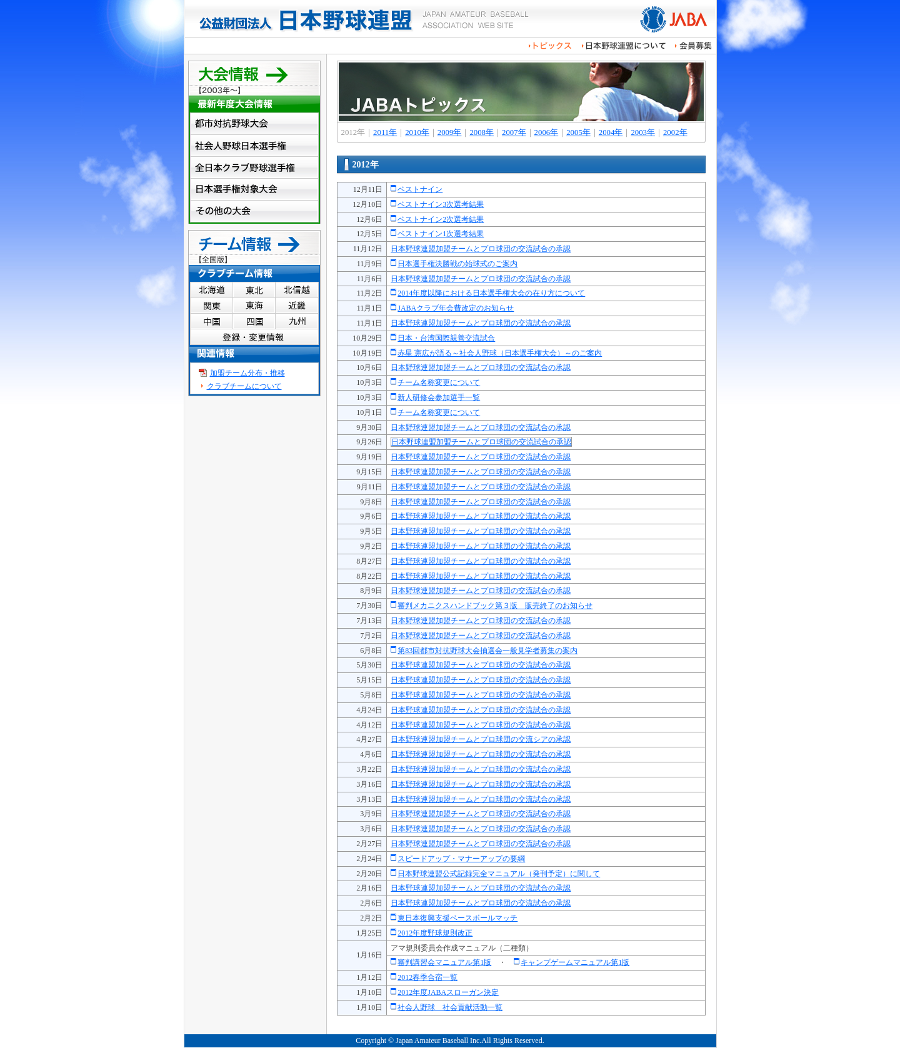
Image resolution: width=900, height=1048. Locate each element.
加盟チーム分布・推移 (247, 373)
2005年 (578, 132)
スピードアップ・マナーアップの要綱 (461, 858)
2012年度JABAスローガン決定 (448, 992)
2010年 (417, 132)
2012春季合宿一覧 (428, 977)
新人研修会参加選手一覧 (439, 397)
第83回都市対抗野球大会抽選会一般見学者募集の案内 (488, 650)
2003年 (643, 132)
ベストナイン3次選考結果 (441, 204)
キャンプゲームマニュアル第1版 (575, 962)
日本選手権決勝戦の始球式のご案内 (458, 263)
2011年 (385, 132)
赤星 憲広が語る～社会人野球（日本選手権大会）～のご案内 (500, 353)
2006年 (546, 132)
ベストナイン (420, 189)
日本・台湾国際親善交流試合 (446, 338)
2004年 (611, 132)
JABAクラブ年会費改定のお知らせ (456, 308)
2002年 (675, 132)
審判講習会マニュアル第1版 (444, 962)
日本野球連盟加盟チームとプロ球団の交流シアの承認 (481, 739)
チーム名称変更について (439, 382)
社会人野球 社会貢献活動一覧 (450, 1007)
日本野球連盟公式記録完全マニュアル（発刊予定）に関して (499, 873)
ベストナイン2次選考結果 (441, 219)
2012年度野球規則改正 (435, 933)
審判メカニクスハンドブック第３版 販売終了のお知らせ (495, 605)
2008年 (481, 132)
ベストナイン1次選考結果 (441, 233)
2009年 (450, 132)
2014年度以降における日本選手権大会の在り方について (491, 293)
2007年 (514, 132)
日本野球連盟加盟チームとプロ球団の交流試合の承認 (481, 248)
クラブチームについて (244, 386)
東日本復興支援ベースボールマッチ (458, 918)
